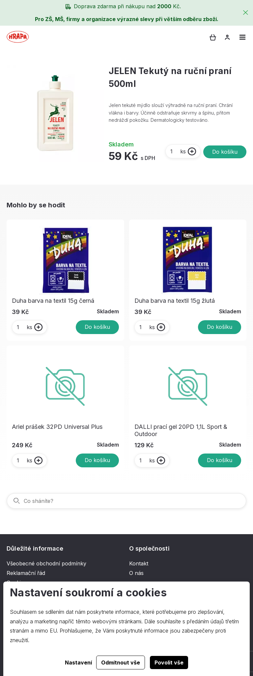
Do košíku (225, 151)
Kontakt (138, 563)
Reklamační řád (26, 573)
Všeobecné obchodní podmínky (46, 563)
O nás (136, 573)
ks (178, 151)
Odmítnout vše (120, 662)
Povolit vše (169, 662)
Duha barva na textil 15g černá (53, 300)
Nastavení (78, 662)
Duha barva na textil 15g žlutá (174, 300)
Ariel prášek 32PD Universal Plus (57, 426)
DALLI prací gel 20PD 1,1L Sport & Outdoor (180, 430)
